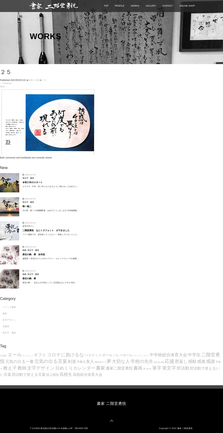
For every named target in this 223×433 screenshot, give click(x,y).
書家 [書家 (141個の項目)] (100, 368)
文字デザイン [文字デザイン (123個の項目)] (41, 368)
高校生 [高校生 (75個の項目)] (66, 374)
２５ (44, 80)
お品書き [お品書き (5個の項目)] (3, 356)
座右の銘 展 (29, 278)
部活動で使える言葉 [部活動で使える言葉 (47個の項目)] (29, 374)
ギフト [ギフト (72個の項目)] (40, 355)
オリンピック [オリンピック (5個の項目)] (28, 356)
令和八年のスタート (32, 182)
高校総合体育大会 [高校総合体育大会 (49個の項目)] (87, 374)
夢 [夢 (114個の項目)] (109, 361)
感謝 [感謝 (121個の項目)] (210, 361)
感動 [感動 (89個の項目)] (192, 361)
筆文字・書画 (28, 178)
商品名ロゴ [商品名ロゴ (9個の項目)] (100, 362)
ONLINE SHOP (187, 5)
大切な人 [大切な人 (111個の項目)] (121, 361)
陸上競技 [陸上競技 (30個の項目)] (52, 374)
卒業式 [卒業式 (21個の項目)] (81, 361)
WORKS (135, 5)
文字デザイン (28, 226)
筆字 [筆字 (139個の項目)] (156, 368)
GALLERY (151, 5)
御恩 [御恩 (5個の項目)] (162, 362)
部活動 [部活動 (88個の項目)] (183, 368)
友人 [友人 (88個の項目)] (90, 361)
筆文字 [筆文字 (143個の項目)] (169, 368)
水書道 (5, 326)
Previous (6, 83)
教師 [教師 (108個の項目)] (21, 368)
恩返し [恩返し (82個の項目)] (181, 361)
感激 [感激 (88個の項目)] (201, 361)
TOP (106, 5)
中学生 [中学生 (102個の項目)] (194, 354)
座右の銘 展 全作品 (33, 254)
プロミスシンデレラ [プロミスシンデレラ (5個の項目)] (141, 356)
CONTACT (167, 5)
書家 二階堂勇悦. (185, 428)
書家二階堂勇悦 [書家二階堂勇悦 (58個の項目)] (119, 368)
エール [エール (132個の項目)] (15, 354)
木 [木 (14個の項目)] (144, 368)
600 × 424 (34, 80)
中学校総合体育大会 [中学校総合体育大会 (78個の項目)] (168, 355)
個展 (24, 250)
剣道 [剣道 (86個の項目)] (72, 361)
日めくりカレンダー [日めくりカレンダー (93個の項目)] (75, 368)
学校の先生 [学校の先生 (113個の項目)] (142, 361)
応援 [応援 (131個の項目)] (169, 361)
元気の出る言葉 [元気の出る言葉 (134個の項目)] (50, 361)
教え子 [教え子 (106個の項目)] (10, 368)
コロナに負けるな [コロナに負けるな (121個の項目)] (65, 354)
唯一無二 (26, 206)
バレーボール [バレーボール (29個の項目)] (122, 355)
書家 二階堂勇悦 (111, 403)
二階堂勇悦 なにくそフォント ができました (46, 230)
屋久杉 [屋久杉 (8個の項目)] (157, 362)
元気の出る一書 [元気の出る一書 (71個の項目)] (19, 361)
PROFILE (119, 5)
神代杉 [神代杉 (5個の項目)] (148, 369)
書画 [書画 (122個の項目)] (137, 368)
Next (4, 86)
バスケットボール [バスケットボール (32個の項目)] (98, 355)
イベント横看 (9, 307)
